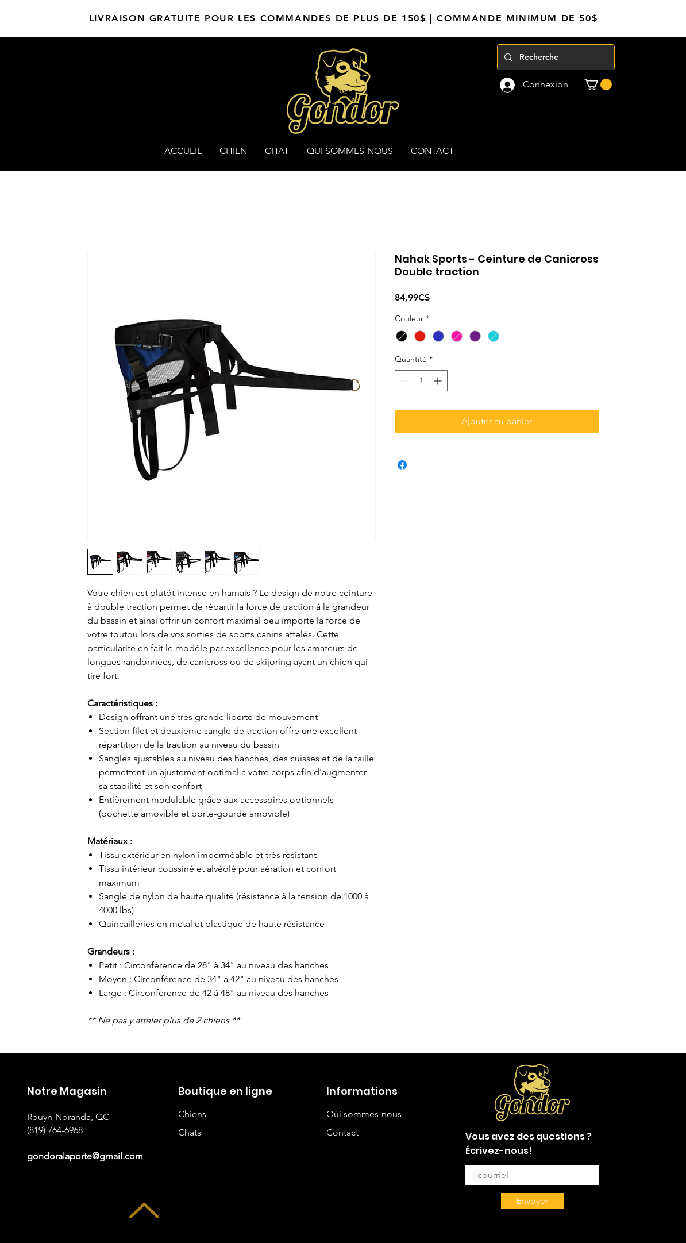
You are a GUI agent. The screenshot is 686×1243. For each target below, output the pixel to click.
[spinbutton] (421, 381)
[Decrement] (403, 381)
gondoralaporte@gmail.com (85, 1155)
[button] (598, 84)
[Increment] (438, 381)
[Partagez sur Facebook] (402, 465)
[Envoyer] (532, 1201)
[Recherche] (554, 57)
